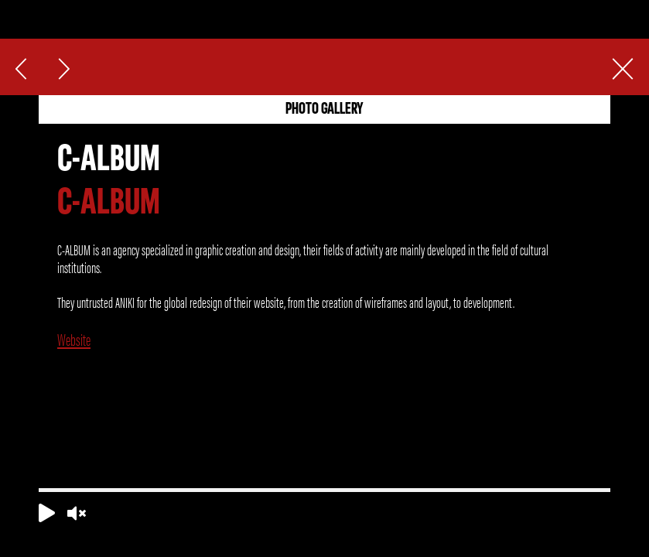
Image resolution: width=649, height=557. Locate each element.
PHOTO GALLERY (324, 109)
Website (74, 338)
